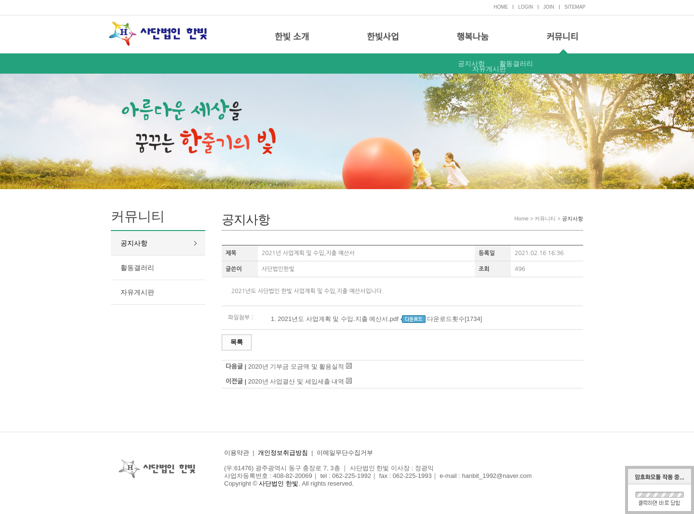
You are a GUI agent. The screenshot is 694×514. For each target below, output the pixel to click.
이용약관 (236, 452)
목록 (236, 342)
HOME (501, 7)
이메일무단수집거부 (345, 452)
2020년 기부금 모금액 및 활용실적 (296, 366)
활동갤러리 (516, 63)
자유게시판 (489, 69)
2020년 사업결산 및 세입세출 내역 (296, 381)
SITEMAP (575, 7)
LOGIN (525, 7)
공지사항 (471, 63)
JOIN (548, 7)
